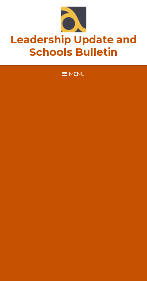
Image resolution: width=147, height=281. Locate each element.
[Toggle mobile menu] (73, 74)
